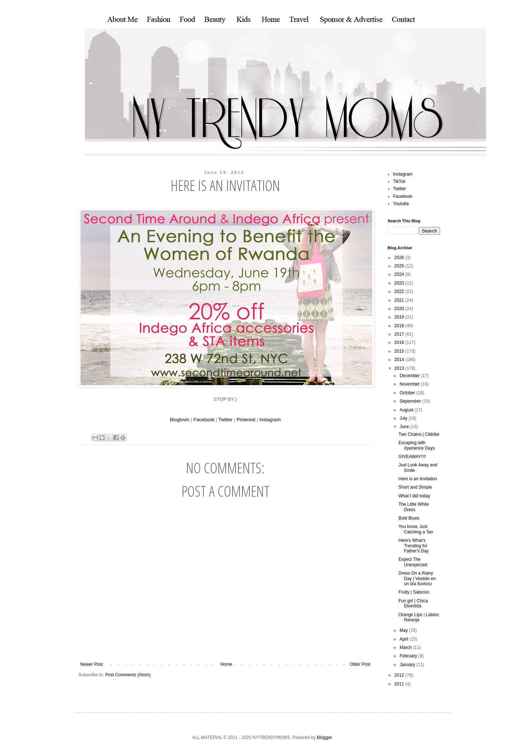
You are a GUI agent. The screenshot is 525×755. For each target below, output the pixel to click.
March (406, 647)
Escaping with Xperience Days (416, 445)
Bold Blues (408, 518)
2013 (399, 368)
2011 (399, 683)
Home (226, 664)
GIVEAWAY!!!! (412, 456)
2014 (399, 359)
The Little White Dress (413, 507)
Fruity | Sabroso (413, 592)
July (404, 418)
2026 (399, 257)
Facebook (203, 419)
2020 (399, 308)
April (404, 639)
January (408, 664)
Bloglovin (180, 419)
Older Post (360, 664)
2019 (399, 317)
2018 (399, 325)
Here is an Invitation (417, 478)
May (404, 630)
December (410, 375)
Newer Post (91, 664)
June (405, 426)
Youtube (401, 203)
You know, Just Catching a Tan (415, 529)
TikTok (399, 181)
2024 (399, 274)
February (409, 655)
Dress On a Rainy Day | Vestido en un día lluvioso (417, 578)
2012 (399, 675)
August (407, 409)
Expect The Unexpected (412, 562)
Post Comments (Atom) (128, 674)
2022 (399, 291)
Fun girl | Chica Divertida (413, 603)
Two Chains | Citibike (418, 434)
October (408, 392)
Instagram (270, 419)
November (410, 384)
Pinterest (245, 419)
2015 (399, 351)
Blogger (324, 737)
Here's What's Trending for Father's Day (413, 545)
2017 (399, 334)
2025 (399, 266)
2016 (399, 342)
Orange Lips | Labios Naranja (418, 617)
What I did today (414, 495)
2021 (399, 300)
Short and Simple (415, 487)
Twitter (225, 419)
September (411, 401)
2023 (399, 283)
